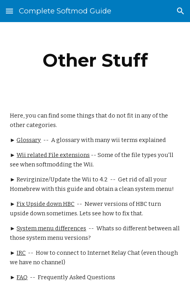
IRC (21, 252)
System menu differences (51, 228)
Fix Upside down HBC (45, 203)
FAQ (22, 277)
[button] (9, 11)
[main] (95, 60)
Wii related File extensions (53, 155)
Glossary (29, 140)
